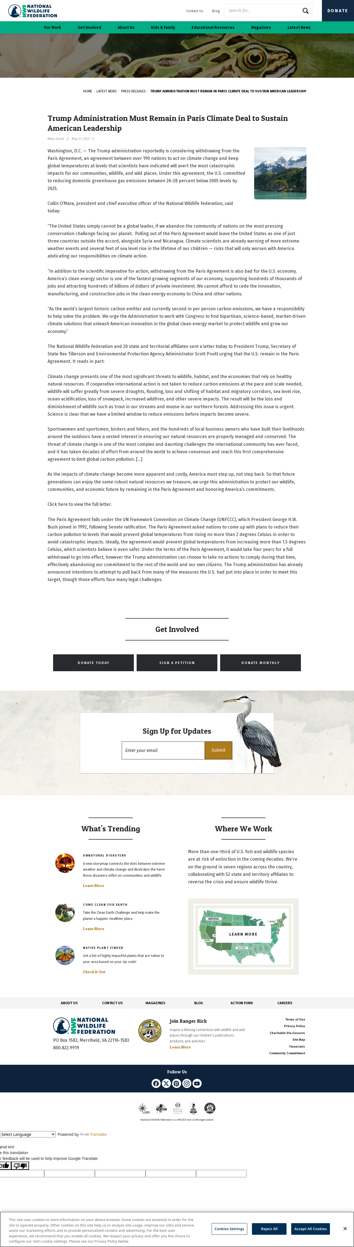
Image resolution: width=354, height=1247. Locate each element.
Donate (337, 10)
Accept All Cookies (310, 1228)
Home (87, 91)
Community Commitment (287, 1053)
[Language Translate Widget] (28, 1134)
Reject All (269, 1228)
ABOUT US (69, 1003)
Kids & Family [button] (163, 27)
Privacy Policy (294, 1026)
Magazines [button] (261, 27)
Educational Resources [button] (213, 27)
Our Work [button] (52, 27)
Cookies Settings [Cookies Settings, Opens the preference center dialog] (229, 1228)
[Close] (345, 1229)
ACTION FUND (242, 1003)
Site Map (299, 1040)
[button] (218, 750)
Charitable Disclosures (287, 1033)
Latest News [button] (299, 27)
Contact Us (194, 11)
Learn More (93, 885)
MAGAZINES (155, 1003)
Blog (216, 11)
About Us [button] (126, 27)
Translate (93, 1134)
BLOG (198, 1003)
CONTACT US (112, 1003)
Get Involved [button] (89, 27)
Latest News (107, 91)
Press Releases (133, 91)
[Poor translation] (20, 1166)
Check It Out (94, 971)
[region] (177, 1229)
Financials (297, 1046)
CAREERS (284, 1003)
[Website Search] (268, 10)
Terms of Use (295, 1019)
